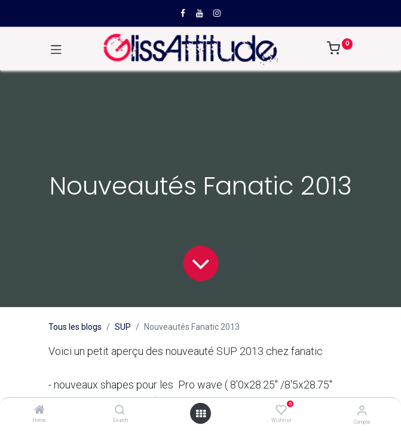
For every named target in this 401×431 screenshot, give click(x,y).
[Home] (39, 410)
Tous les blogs (75, 327)
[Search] (119, 410)
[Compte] (362, 410)
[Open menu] (201, 413)
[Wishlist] (281, 410)
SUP (123, 327)
